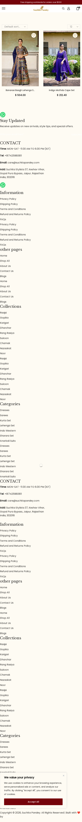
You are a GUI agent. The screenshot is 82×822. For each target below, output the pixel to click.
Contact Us (6, 271)
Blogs (3, 276)
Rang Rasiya (7, 334)
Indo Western (8, 432)
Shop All (5, 261)
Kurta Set (5, 421)
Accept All (33, 801)
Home (3, 256)
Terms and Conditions (13, 209)
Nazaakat (5, 349)
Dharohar (6, 328)
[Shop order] (15, 26)
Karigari (4, 323)
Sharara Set (7, 437)
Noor (3, 354)
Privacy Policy (8, 199)
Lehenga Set (7, 427)
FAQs (3, 219)
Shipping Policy (9, 204)
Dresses (5, 411)
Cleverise (9, 820)
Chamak (5, 344)
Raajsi (3, 313)
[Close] (63, 775)
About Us (5, 266)
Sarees (4, 416)
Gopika (4, 318)
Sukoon (4, 339)
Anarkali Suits (8, 442)
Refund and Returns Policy (15, 214)
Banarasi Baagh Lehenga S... (20, 90)
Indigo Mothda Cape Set (62, 90)
